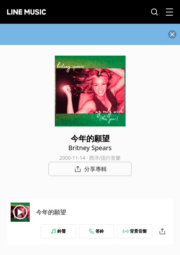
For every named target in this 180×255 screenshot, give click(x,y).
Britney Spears (89, 147)
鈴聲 (58, 231)
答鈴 (96, 231)
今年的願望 (51, 212)
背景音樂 (135, 231)
